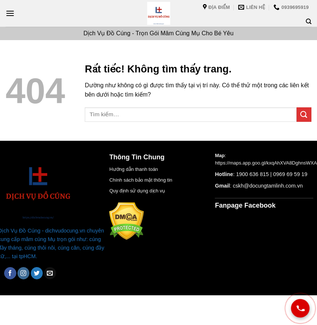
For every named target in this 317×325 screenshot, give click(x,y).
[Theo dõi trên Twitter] (37, 273)
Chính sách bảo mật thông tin (140, 180)
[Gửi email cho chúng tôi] (50, 273)
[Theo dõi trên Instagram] (23, 273)
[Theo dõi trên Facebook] (10, 273)
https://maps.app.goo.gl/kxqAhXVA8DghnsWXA (266, 163)
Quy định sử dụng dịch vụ (137, 191)
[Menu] (10, 13)
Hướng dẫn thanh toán (133, 169)
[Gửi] (304, 114)
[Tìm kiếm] (308, 21)
